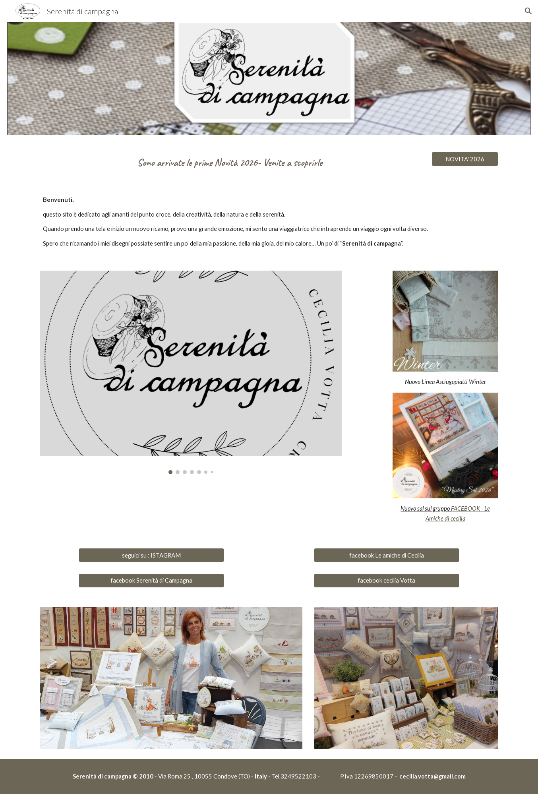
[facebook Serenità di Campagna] (151, 580)
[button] (528, 11)
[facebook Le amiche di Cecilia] (386, 555)
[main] (230, 162)
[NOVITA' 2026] (465, 159)
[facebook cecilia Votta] (386, 580)
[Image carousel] (191, 372)
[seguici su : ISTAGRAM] (151, 555)
